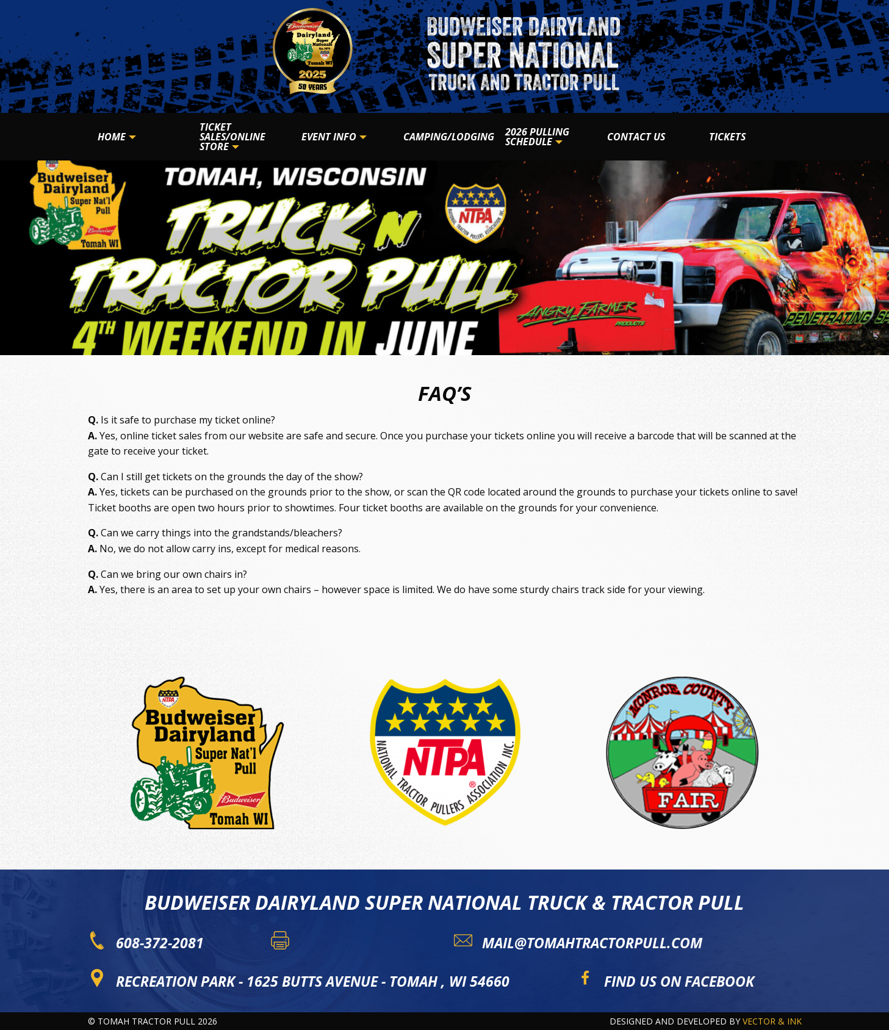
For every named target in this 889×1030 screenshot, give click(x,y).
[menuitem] (139, 136)
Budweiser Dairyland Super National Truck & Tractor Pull (444, 902)
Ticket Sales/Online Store (232, 136)
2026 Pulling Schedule (537, 136)
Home (112, 136)
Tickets (727, 136)
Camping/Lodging (448, 136)
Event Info (328, 136)
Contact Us (636, 136)
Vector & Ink (772, 1021)
